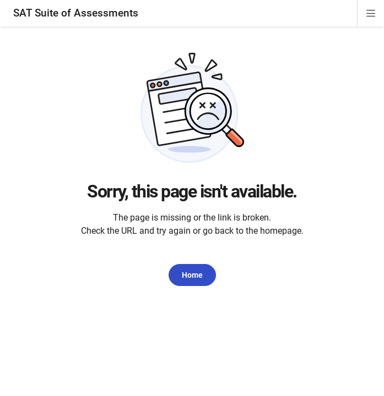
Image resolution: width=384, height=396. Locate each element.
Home (192, 275)
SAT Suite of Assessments (75, 13)
